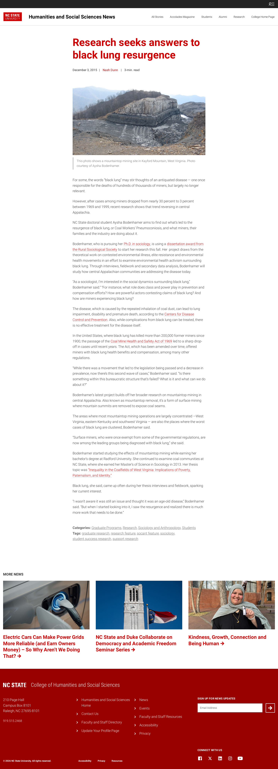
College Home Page (263, 16)
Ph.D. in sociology (137, 244)
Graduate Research (95, 533)
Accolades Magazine (182, 16)
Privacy (145, 733)
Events (144, 708)
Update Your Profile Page (100, 731)
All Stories (157, 16)
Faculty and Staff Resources (160, 717)
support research (125, 539)
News (143, 700)
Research (239, 16)
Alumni (223, 16)
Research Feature (123, 533)
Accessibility (148, 725)
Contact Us (89, 714)
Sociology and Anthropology (159, 528)
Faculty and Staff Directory (101, 722)
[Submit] (270, 708)
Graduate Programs (106, 528)
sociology (167, 533)
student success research (92, 539)
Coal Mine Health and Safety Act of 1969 (141, 341)
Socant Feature (148, 533)
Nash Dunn (110, 70)
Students (206, 16)
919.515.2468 (12, 721)
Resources (117, 761)
